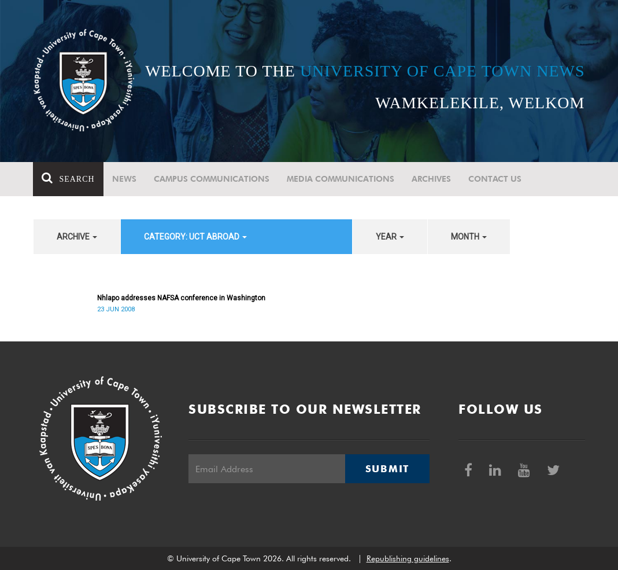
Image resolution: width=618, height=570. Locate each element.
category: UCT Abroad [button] (195, 236)
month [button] (469, 236)
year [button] (390, 236)
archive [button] (77, 236)
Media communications (340, 178)
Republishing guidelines (408, 558)
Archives (431, 178)
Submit (387, 469)
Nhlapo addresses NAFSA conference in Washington (181, 298)
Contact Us (494, 178)
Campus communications (211, 178)
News (124, 178)
